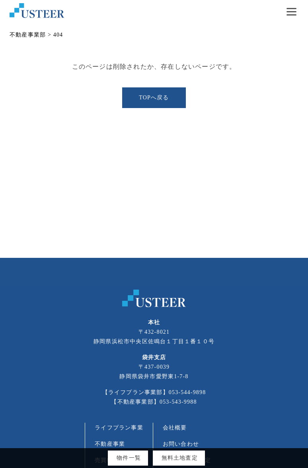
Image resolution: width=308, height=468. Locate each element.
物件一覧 (129, 458)
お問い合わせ (181, 444)
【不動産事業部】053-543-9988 (154, 402)
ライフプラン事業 (119, 428)
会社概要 (175, 428)
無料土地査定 (180, 458)
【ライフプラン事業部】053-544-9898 (154, 392)
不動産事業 (110, 444)
